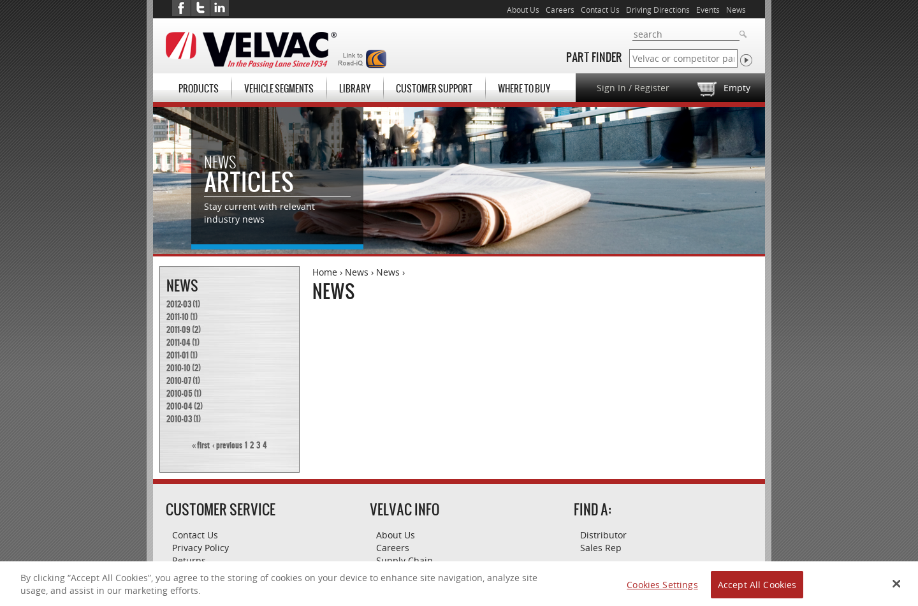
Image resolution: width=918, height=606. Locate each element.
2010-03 (179, 419)
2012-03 (178, 304)
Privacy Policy (200, 548)
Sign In (611, 88)
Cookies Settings (662, 589)
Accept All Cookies (757, 589)
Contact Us (600, 9)
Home (324, 272)
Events (708, 9)
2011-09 (178, 330)
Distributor (603, 535)
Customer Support (434, 88)
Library (354, 88)
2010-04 (179, 406)
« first (201, 445)
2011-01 (177, 355)
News (356, 272)
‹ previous (227, 445)
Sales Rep (601, 548)
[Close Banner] (897, 589)
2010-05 (179, 393)
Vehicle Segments (279, 88)
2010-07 (178, 381)
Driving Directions (658, 9)
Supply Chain (404, 560)
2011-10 (177, 317)
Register (651, 88)
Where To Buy (524, 88)
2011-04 (178, 342)
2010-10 (178, 368)
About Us (523, 9)
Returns (189, 560)
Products (198, 88)
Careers (560, 9)
